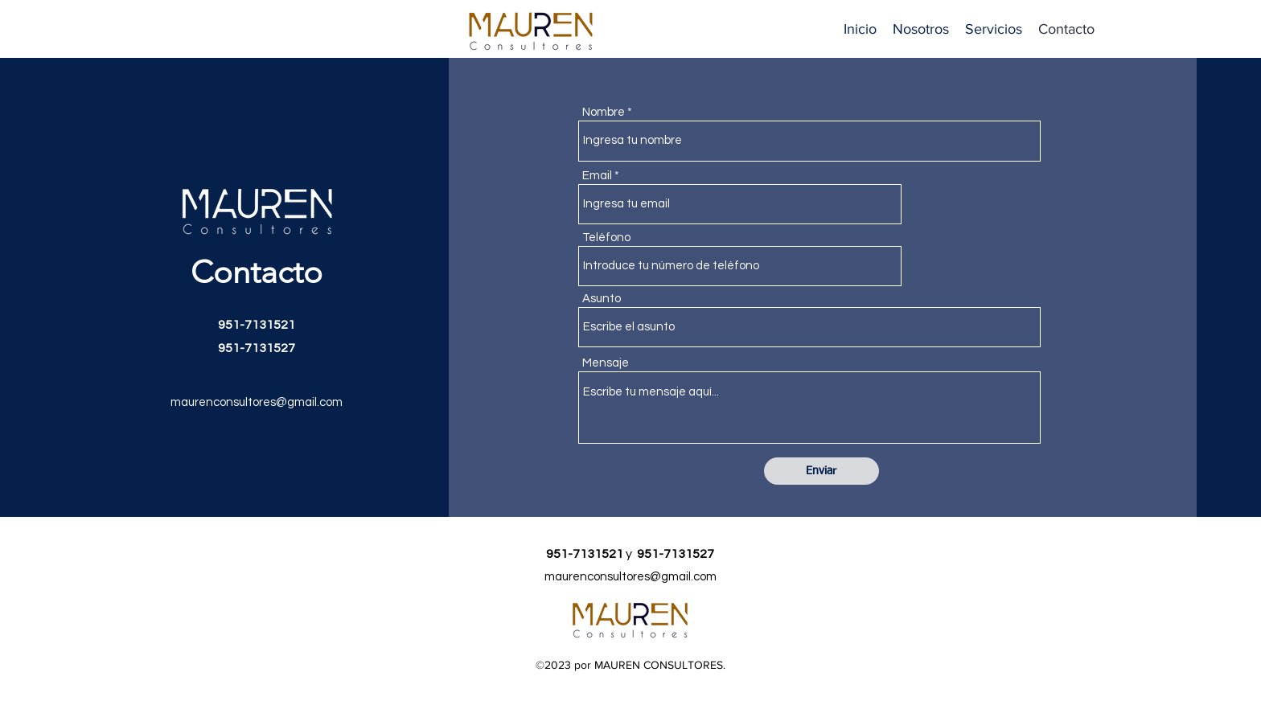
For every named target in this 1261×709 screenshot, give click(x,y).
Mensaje (605, 363)
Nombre (603, 112)
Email (597, 176)
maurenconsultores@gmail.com (256, 402)
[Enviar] (821, 471)
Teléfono (606, 238)
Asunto (601, 299)
